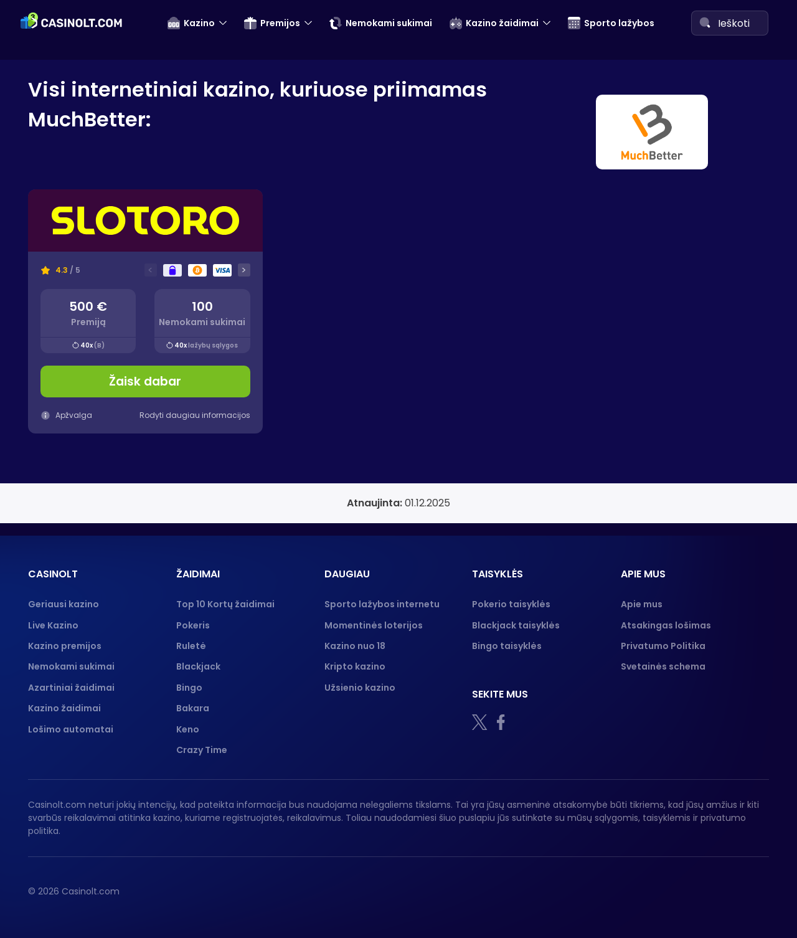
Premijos (272, 23)
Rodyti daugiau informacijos (194, 415)
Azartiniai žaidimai (71, 687)
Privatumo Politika (663, 646)
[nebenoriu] (598, 891)
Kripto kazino (354, 666)
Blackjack (198, 666)
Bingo (189, 687)
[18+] (541, 891)
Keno (187, 729)
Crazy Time (201, 750)
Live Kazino (53, 625)
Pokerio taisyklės (511, 604)
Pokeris (193, 625)
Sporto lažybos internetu (382, 604)
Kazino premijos (64, 646)
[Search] (705, 22)
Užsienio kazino (359, 687)
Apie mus (642, 604)
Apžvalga (66, 415)
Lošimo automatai (70, 729)
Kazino (191, 23)
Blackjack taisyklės (516, 625)
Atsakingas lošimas (666, 625)
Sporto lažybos (611, 23)
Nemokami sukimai (380, 23)
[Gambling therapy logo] (670, 891)
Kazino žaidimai (494, 23)
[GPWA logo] (740, 891)
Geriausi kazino (63, 604)
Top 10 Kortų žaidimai (225, 604)
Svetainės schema (663, 666)
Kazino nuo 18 (354, 646)
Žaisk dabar (145, 381)
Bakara (192, 708)
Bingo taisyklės (507, 646)
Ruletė (191, 646)
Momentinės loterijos (373, 625)
